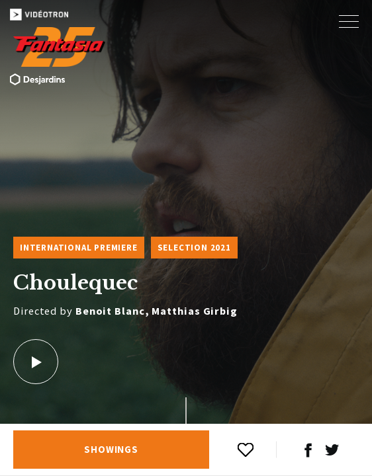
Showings (111, 450)
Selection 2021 (194, 247)
